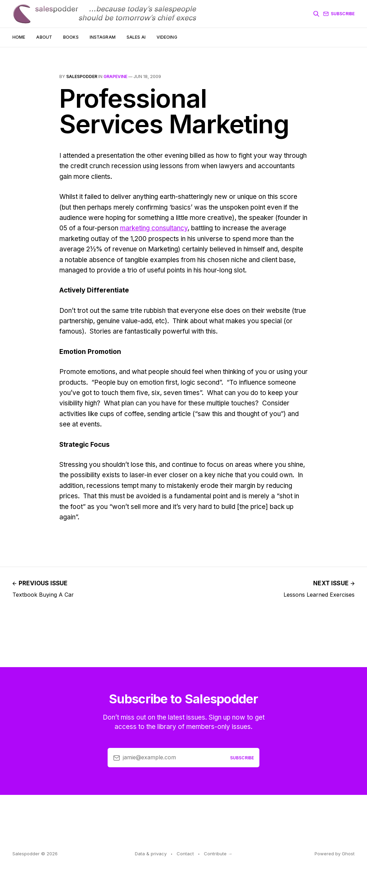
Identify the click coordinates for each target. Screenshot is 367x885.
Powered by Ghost (335, 853)
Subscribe (339, 14)
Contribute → (218, 853)
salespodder (81, 76)
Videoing (167, 37)
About (44, 37)
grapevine (115, 76)
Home (18, 37)
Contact (185, 853)
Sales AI (136, 37)
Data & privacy (151, 853)
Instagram (103, 37)
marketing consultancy (154, 228)
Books (71, 37)
